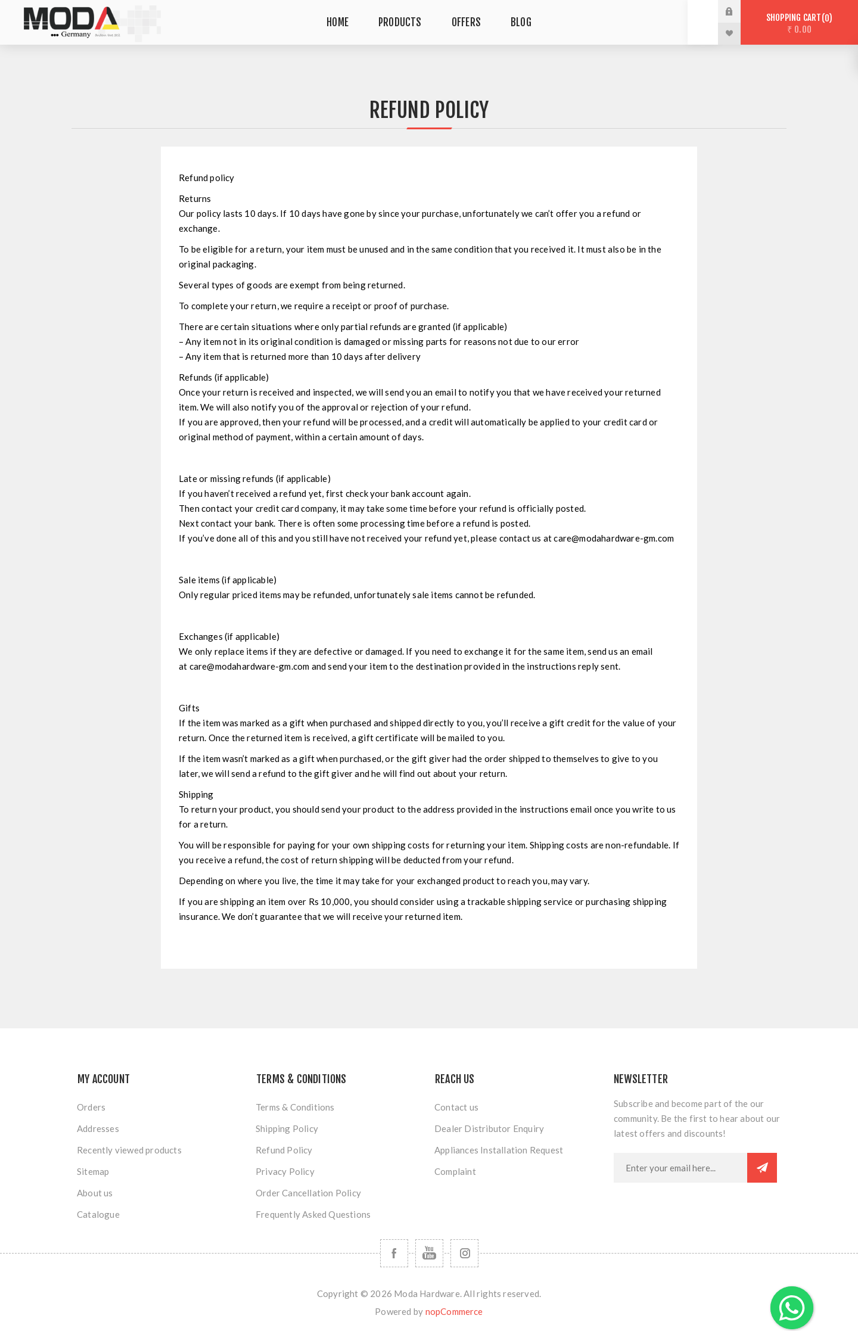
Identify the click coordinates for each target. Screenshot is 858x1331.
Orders (91, 1107)
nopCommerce (454, 1311)
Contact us (456, 1107)
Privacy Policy (285, 1171)
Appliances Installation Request (498, 1150)
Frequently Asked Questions (313, 1214)
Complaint (455, 1171)
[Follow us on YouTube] (429, 1253)
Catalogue (98, 1214)
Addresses (98, 1128)
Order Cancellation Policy (308, 1192)
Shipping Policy (287, 1128)
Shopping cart (799, 23)
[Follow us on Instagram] (464, 1253)
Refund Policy (284, 1150)
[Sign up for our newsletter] (680, 1168)
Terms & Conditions (295, 1107)
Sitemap (93, 1171)
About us (95, 1192)
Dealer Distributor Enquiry (489, 1128)
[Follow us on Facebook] (394, 1253)
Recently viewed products (129, 1150)
